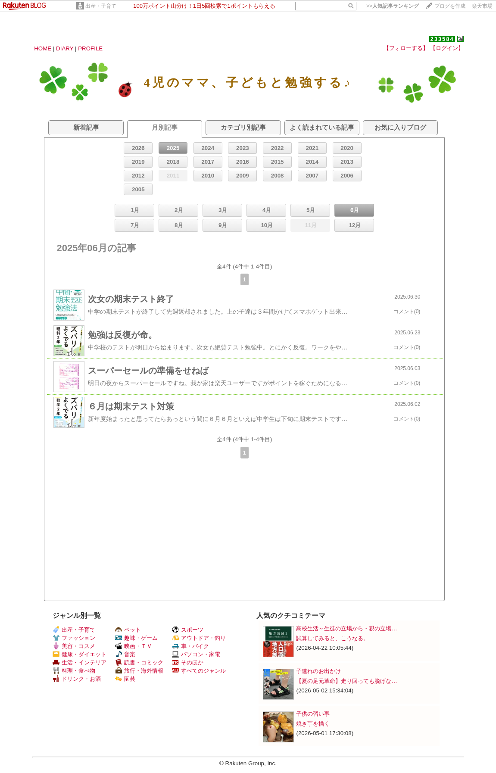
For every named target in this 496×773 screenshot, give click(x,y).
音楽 (125, 654)
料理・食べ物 (74, 670)
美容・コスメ (74, 646)
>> (392, 6)
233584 (442, 39)
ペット (128, 630)
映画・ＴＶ (133, 646)
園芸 (125, 679)
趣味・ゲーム (136, 638)
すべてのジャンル (199, 670)
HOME (42, 48)
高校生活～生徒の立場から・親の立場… (346, 628)
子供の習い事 (313, 714)
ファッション (74, 638)
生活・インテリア (79, 662)
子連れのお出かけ (318, 671)
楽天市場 (482, 6)
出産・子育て (100, 6)
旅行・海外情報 (139, 670)
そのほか (187, 662)
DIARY (64, 48)
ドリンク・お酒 (77, 679)
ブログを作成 (449, 6)
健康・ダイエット (79, 654)
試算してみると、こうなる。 (332, 638)
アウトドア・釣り (199, 638)
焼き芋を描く (313, 723)
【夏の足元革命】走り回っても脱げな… (346, 681)
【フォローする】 (406, 48)
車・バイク (190, 646)
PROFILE (90, 48)
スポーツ (187, 630)
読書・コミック (139, 662)
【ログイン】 (447, 48)
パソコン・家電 (196, 654)
